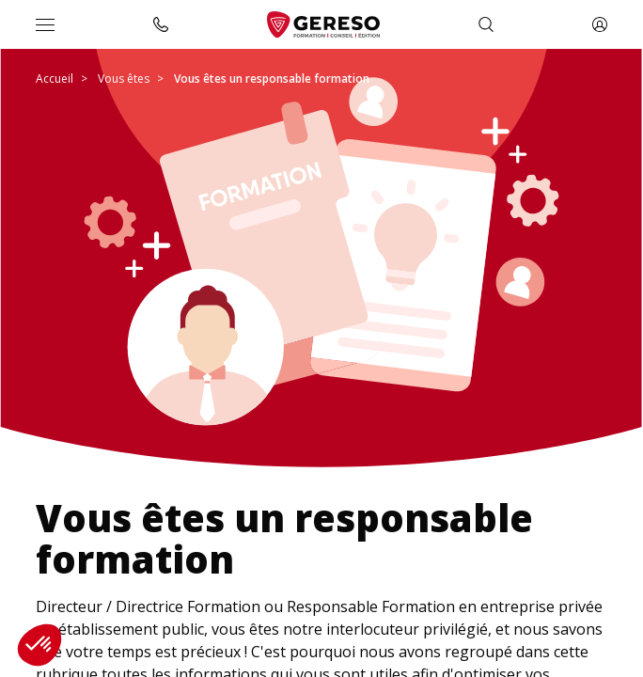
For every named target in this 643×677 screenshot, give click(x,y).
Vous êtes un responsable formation (271, 79)
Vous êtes (123, 79)
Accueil (54, 79)
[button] (39, 645)
